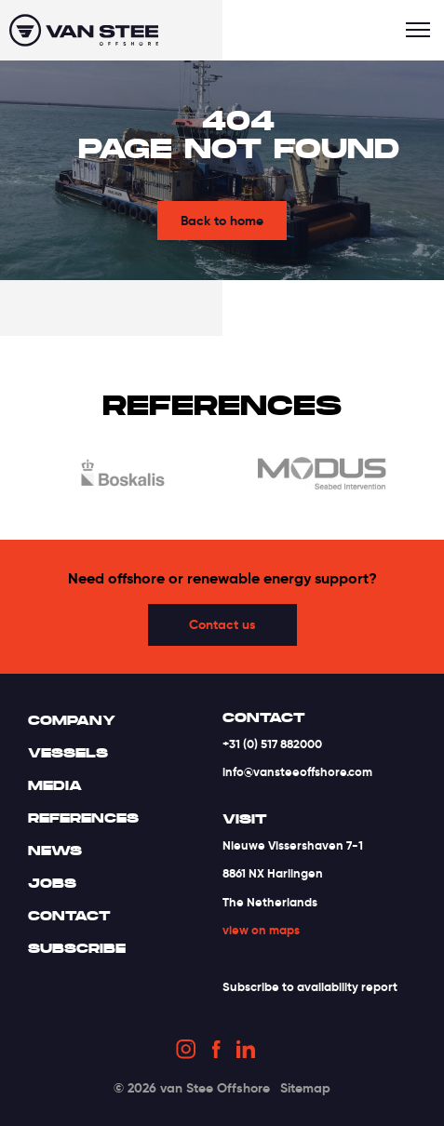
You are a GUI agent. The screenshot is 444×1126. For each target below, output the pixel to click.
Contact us (222, 624)
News (55, 850)
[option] (122, 476)
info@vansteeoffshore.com (297, 772)
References (83, 818)
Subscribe (77, 948)
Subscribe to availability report (309, 987)
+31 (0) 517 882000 (272, 744)
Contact (69, 915)
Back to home (222, 220)
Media (55, 785)
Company (71, 720)
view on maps (261, 930)
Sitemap (305, 1087)
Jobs (52, 883)
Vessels (68, 753)
